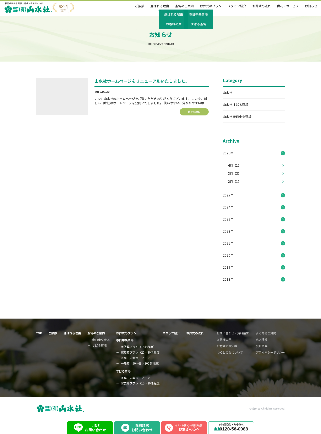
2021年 (228, 243)
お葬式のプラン (211, 5)
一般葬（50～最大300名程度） (141, 363)
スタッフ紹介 (237, 5)
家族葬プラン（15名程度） (138, 347)
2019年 (228, 267)
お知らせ (311, 5)
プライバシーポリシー (270, 352)
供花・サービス (288, 5)
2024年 (228, 207)
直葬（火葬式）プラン (135, 358)
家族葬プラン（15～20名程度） (141, 383)
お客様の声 (224, 339)
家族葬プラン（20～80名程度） (141, 352)
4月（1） (256, 165)
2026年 (228, 153)
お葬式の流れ (261, 5)
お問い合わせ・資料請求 (233, 333)
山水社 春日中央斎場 (237, 116)
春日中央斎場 (101, 340)
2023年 (228, 219)
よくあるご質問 (266, 333)
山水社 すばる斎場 (235, 104)
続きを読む (194, 111)
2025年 (228, 195)
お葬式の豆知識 (227, 345)
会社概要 (261, 345)
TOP (39, 333)
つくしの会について (230, 352)
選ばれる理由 (72, 333)
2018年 (228, 279)
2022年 (228, 231)
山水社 (227, 92)
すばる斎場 (99, 345)
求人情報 (261, 339)
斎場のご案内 (96, 333)
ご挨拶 (139, 5)
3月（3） (256, 173)
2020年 (228, 255)
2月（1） (256, 181)
